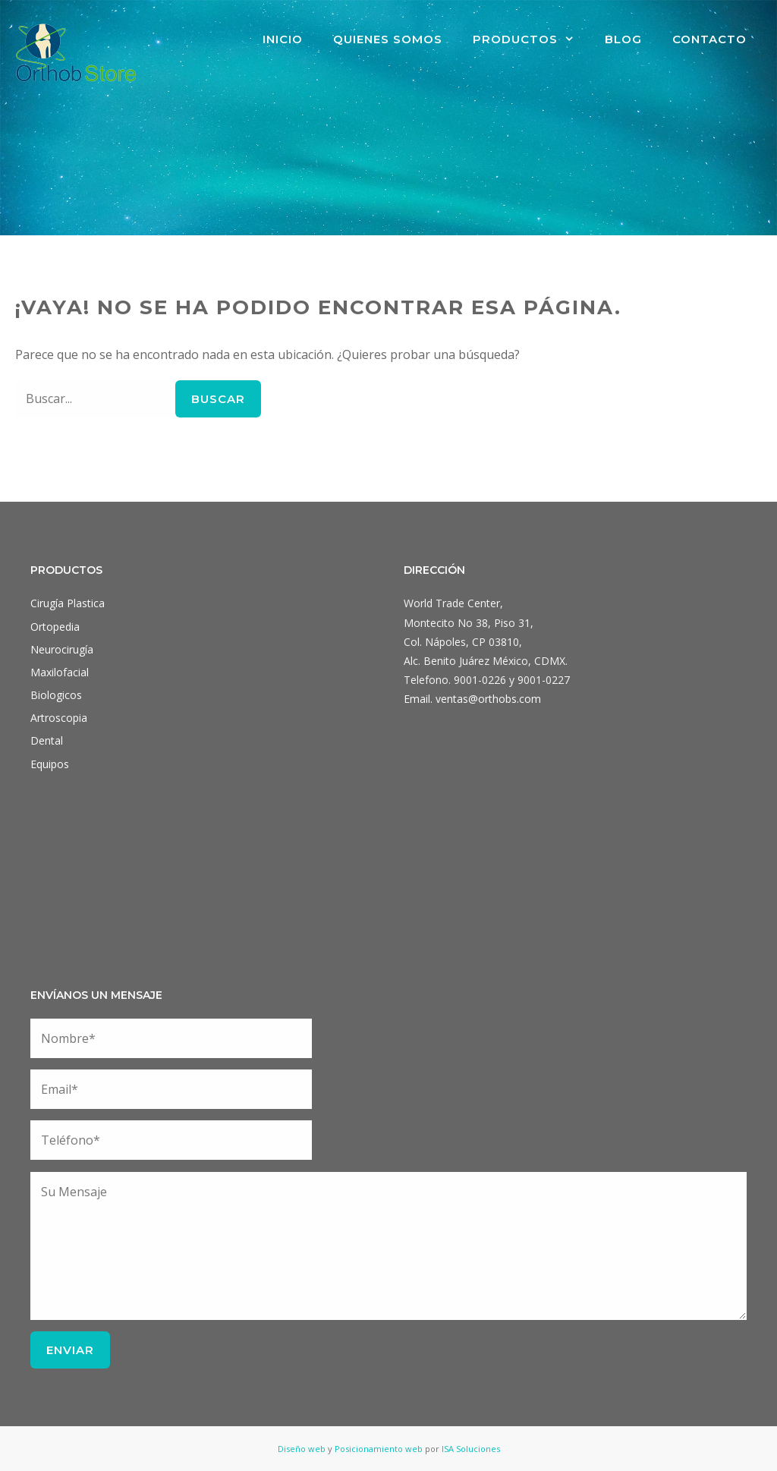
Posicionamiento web (379, 1448)
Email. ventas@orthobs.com (472, 698)
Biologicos (56, 695)
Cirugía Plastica (67, 603)
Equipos (49, 764)
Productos (531, 39)
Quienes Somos (387, 39)
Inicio (283, 39)
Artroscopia (58, 717)
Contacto (709, 39)
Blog (623, 39)
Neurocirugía (61, 649)
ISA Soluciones (471, 1448)
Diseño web (302, 1448)
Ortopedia (55, 626)
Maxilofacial (59, 672)
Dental (46, 740)
